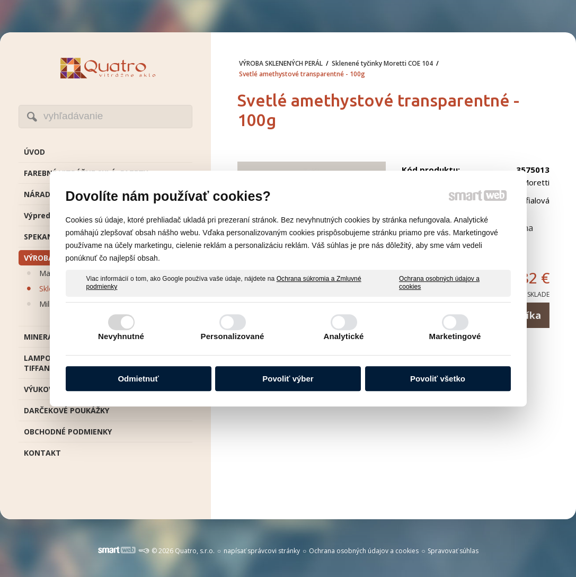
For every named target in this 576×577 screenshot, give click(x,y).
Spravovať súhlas (453, 550)
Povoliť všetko (437, 378)
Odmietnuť (138, 378)
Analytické (343, 336)
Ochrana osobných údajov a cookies (439, 283)
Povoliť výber (287, 378)
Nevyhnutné (121, 336)
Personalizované (232, 336)
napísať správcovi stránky (262, 550)
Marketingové (455, 336)
